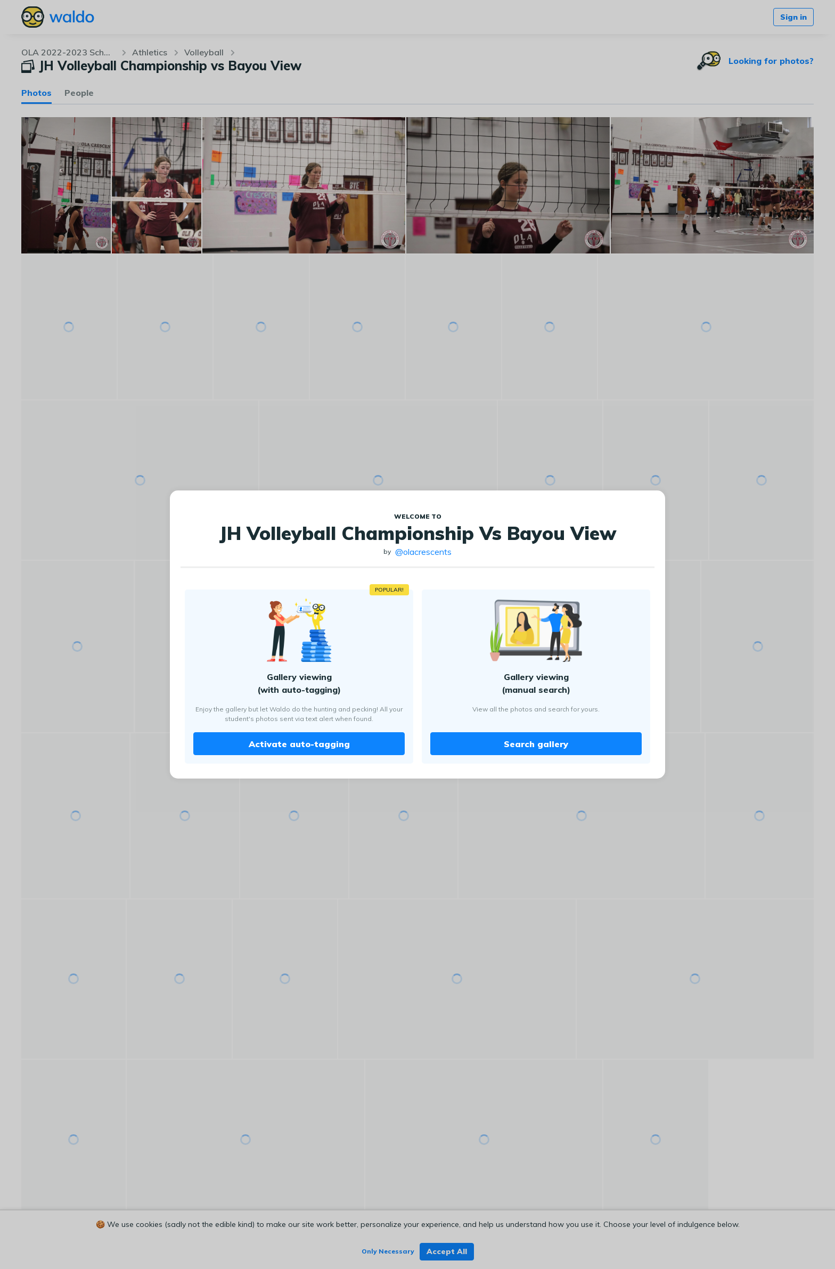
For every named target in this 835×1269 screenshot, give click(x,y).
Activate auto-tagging (299, 744)
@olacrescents (423, 551)
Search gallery (536, 744)
